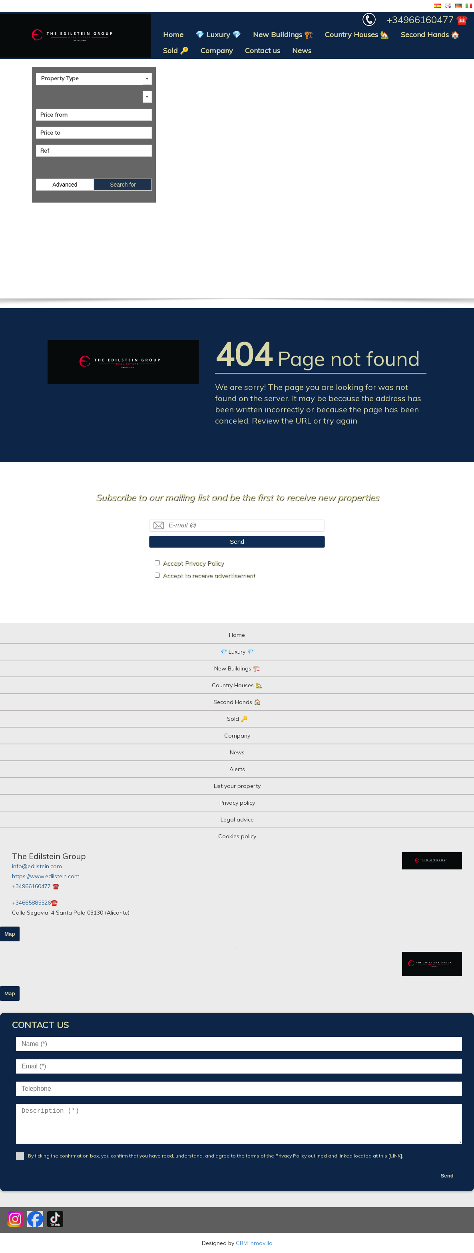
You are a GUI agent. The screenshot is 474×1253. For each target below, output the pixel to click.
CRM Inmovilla (254, 1243)
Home (173, 34)
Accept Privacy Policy (193, 563)
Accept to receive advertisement (209, 575)
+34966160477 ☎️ (35, 886)
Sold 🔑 (176, 50)
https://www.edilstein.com (46, 876)
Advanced (64, 184)
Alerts (237, 769)
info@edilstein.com (37, 866)
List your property (237, 786)
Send (237, 541)
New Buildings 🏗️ (283, 34)
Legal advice (237, 819)
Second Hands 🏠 (430, 34)
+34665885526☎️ (35, 902)
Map (9, 934)
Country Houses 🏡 (357, 34)
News (301, 50)
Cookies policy (237, 836)
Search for (123, 184)
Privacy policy (237, 802)
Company (217, 50)
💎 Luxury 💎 (218, 34)
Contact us (262, 50)
